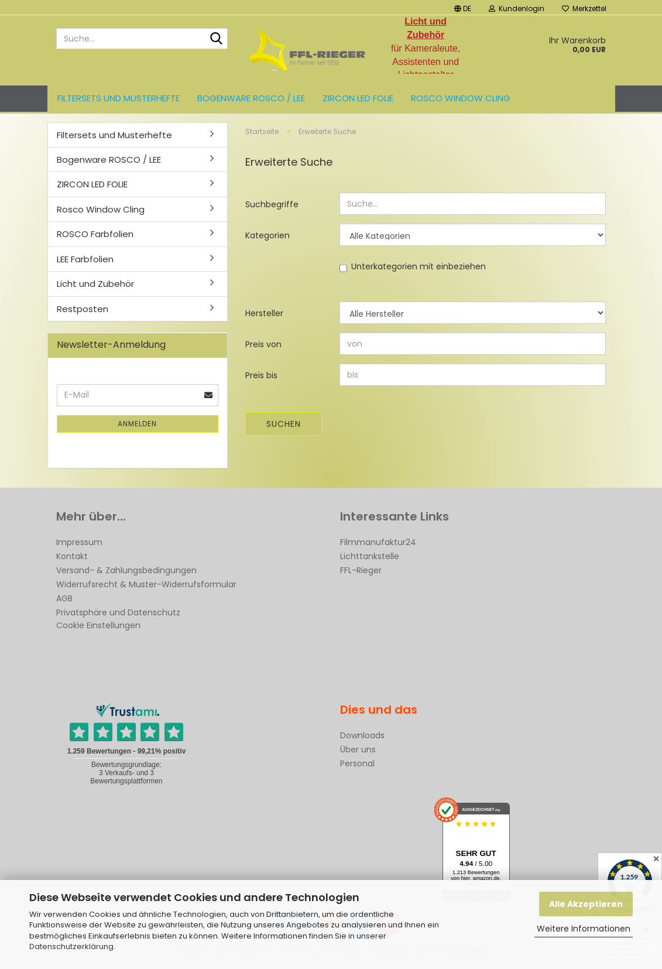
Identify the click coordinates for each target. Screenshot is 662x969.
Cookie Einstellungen (98, 629)
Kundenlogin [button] (516, 8)
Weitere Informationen (583, 928)
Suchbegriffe (272, 208)
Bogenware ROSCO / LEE (251, 98)
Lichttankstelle (369, 560)
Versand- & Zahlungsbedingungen (126, 574)
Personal (357, 767)
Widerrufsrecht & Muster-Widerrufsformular (146, 588)
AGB (64, 602)
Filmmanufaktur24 (378, 546)
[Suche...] (216, 39)
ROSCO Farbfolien (95, 238)
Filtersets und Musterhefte (118, 98)
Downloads (362, 739)
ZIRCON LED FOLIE (358, 98)
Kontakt (72, 560)
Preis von (263, 348)
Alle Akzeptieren (586, 904)
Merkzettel (584, 8)
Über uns (358, 753)
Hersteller (264, 317)
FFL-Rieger (361, 574)
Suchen (283, 428)
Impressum (79, 546)
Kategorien (267, 239)
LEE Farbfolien (85, 262)
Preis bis (261, 379)
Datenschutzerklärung (71, 946)
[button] (462, 7)
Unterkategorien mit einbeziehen (418, 270)
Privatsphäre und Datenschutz (118, 616)
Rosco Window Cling (460, 98)
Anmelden (137, 427)
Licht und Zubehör (95, 288)
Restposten (82, 312)
